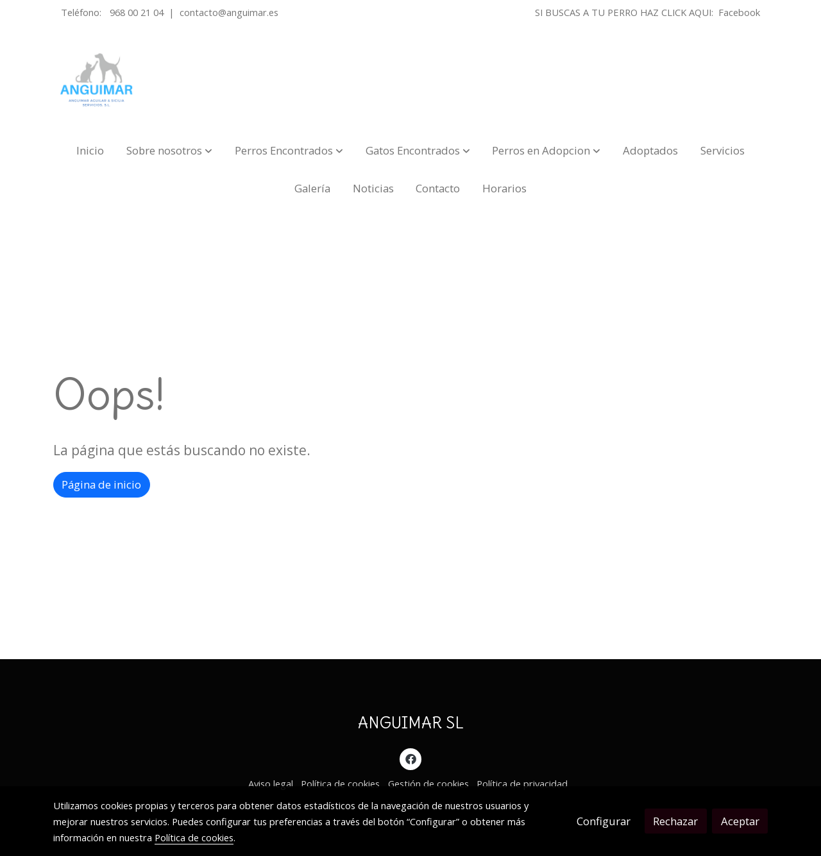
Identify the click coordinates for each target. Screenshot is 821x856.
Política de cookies (340, 783)
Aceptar (740, 821)
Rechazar (675, 821)
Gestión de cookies (428, 783)
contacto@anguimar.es (229, 12)
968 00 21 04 (137, 12)
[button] (169, 150)
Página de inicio (101, 484)
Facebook (739, 12)
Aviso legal (270, 783)
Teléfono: (82, 12)
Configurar (604, 821)
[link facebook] (410, 758)
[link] (96, 80)
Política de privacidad (522, 783)
